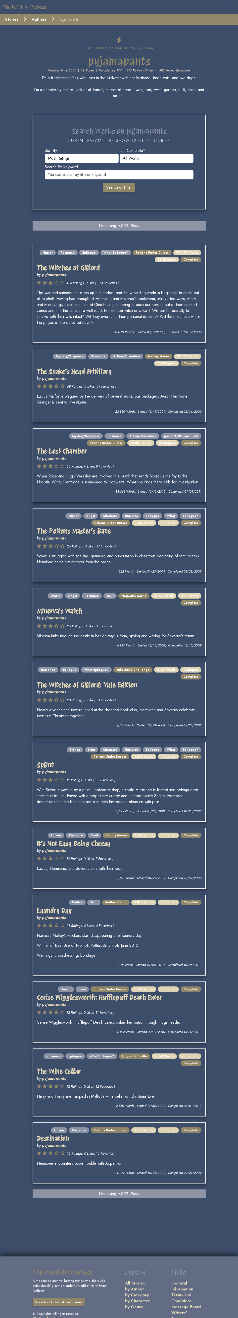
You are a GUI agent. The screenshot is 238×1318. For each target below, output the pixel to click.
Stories (12, 19)
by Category (137, 1295)
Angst (90, 516)
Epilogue (89, 252)
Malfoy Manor (158, 356)
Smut (110, 596)
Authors (39, 19)
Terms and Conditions (181, 1298)
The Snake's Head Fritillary (74, 371)
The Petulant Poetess (25, 7)
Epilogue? (190, 516)
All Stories (135, 1283)
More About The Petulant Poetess (58, 1302)
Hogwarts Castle (133, 596)
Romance (67, 252)
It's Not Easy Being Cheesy (73, 843)
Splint (45, 765)
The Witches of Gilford (68, 268)
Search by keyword (61, 167)
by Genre (134, 1307)
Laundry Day (54, 910)
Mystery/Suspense (70, 356)
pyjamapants (54, 275)
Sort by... (52, 150)
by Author (134, 1289)
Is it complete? (132, 150)
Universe (131, 516)
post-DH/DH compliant (181, 436)
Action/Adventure (126, 356)
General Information (182, 1286)
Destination (53, 1138)
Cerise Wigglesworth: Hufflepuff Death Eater (99, 997)
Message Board (186, 1307)
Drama (55, 596)
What (171, 516)
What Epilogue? (115, 252)
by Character (137, 1301)
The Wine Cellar (59, 1071)
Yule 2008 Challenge (132, 670)
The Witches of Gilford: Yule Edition (87, 685)
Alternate (110, 516)
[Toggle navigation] (228, 7)
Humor (48, 252)
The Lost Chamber (62, 451)
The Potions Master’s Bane (74, 531)
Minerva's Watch (59, 611)
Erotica (75, 749)
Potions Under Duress (152, 252)
